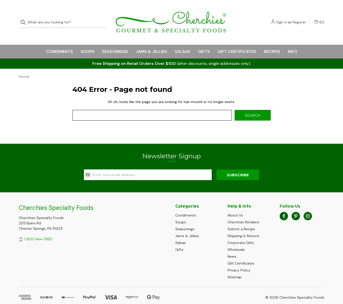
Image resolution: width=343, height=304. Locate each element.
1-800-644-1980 (38, 230)
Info (292, 42)
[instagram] (308, 207)
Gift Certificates (237, 42)
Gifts (204, 42)
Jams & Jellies (151, 42)
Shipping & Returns (243, 226)
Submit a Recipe (241, 220)
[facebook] (284, 207)
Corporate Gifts (240, 233)
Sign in (281, 18)
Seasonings (115, 42)
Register (299, 18)
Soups (87, 42)
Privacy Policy (238, 261)
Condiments (59, 42)
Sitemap (234, 268)
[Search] (24, 18)
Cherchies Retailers (243, 213)
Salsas (182, 42)
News (231, 247)
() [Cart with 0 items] (319, 17)
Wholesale (236, 240)
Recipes (272, 42)
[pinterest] (296, 207)
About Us (235, 206)
